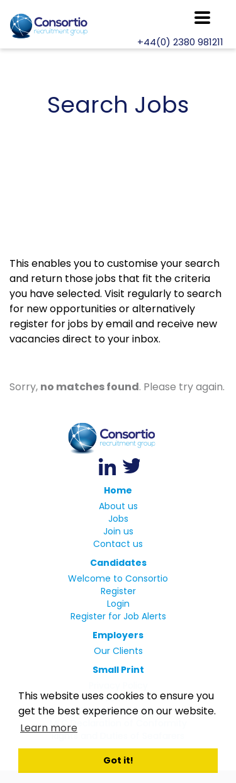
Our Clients (118, 651)
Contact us (118, 544)
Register (118, 591)
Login (118, 603)
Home (118, 490)
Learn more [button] (48, 728)
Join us (118, 531)
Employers (118, 635)
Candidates (118, 562)
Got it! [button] (118, 760)
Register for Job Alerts (118, 616)
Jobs (118, 518)
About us (118, 506)
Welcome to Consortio (118, 578)
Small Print (118, 669)
